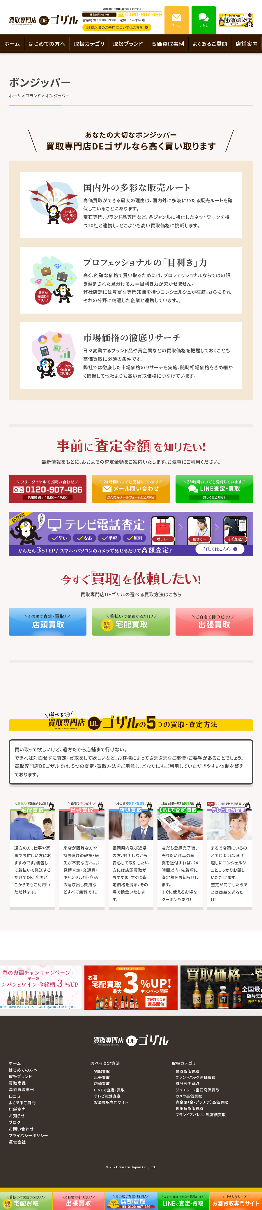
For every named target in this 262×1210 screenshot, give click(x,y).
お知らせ (17, 1115)
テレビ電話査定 (107, 1096)
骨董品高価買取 (189, 1108)
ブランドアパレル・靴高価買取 (201, 1114)
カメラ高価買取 (189, 1096)
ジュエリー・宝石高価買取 (197, 1090)
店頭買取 (102, 1083)
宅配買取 (102, 1071)
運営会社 (17, 1142)
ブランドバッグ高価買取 (196, 1077)
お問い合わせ (21, 1129)
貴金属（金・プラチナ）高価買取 (202, 1102)
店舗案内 (247, 43)
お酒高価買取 (187, 1071)
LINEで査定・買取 (109, 1090)
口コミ (15, 1096)
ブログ (15, 1122)
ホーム (12, 43)
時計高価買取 (187, 1083)
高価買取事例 (167, 43)
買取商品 (17, 1083)
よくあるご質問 (209, 43)
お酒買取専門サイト (111, 1102)
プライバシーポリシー (28, 1135)
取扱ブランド (128, 43)
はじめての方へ (47, 43)
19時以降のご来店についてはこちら (117, 27)
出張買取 (102, 1077)
